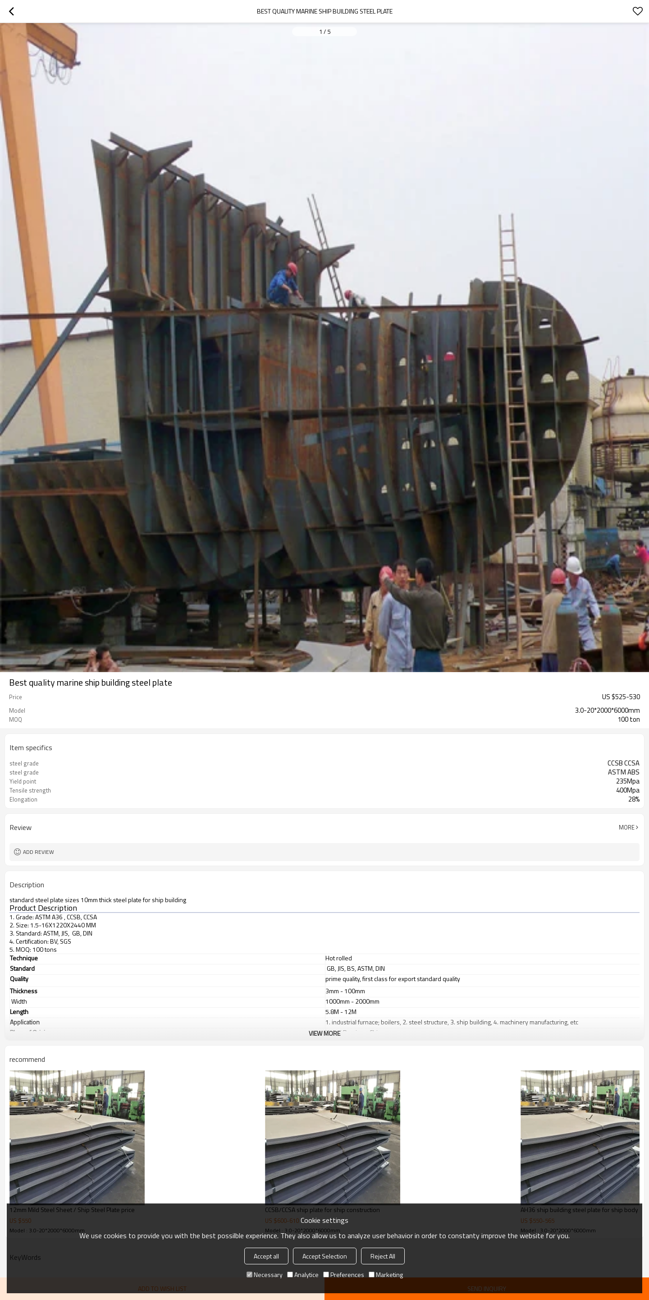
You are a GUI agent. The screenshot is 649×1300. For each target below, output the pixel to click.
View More (324, 1033)
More (627, 827)
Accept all (266, 1256)
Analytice (303, 1274)
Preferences (343, 1274)
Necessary (265, 1274)
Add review (38, 852)
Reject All (382, 1256)
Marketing (386, 1274)
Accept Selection (324, 1256)
